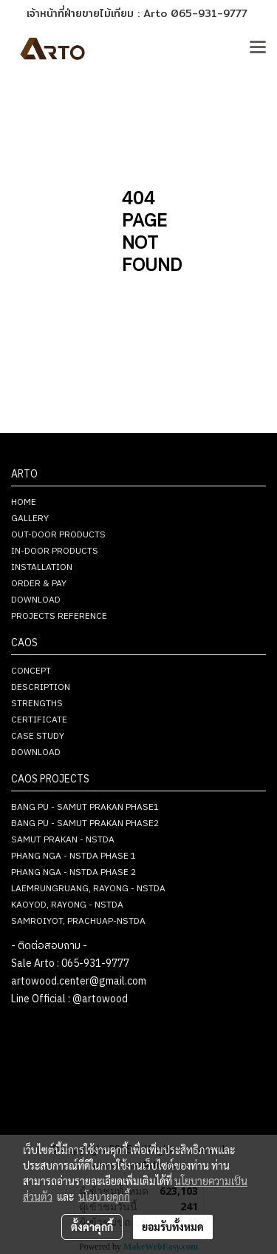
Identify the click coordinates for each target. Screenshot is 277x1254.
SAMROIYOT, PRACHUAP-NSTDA (78, 921)
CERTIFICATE (39, 720)
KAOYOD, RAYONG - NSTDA (67, 905)
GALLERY (30, 519)
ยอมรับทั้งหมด (173, 1226)
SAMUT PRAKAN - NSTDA (62, 840)
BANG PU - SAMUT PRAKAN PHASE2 (85, 824)
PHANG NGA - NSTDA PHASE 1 (73, 856)
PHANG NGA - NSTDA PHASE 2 (73, 872)
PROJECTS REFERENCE (59, 616)
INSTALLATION (41, 567)
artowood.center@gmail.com (78, 981)
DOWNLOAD (36, 600)
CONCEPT (31, 671)
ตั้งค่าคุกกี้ (92, 1226)
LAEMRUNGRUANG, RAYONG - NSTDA (88, 889)
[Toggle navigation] (258, 48)
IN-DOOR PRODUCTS (54, 551)
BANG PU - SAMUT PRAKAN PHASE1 (85, 807)
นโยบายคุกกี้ (104, 1196)
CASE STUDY (37, 736)
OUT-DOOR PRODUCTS (58, 535)
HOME (23, 502)
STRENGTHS (37, 704)
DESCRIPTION (40, 687)
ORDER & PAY (38, 584)
